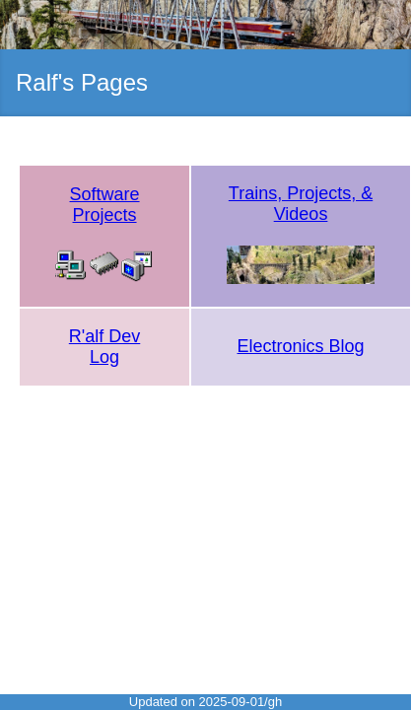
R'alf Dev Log (104, 346)
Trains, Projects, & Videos (301, 203)
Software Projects (105, 204)
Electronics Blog (301, 346)
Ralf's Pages (82, 82)
